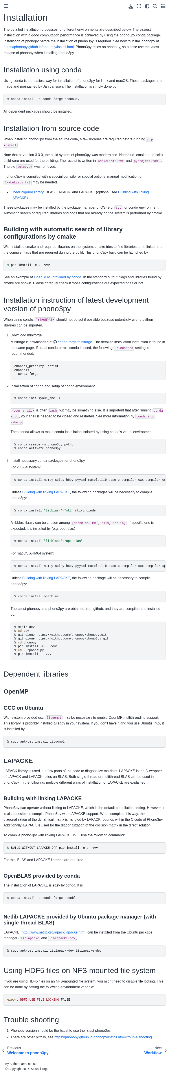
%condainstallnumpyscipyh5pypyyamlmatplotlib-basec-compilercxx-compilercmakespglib (89, 480)
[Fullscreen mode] (139, 6)
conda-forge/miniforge (75, 342)
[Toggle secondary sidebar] (163, 6)
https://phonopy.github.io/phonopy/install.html (39, 47)
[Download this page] (131, 6)
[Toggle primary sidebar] (6, 6)
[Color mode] (147, 6)
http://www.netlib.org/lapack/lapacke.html (53, 932)
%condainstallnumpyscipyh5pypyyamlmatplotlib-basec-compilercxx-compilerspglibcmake (89, 566)
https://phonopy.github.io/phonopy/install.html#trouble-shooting (103, 1037)
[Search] (155, 6)
